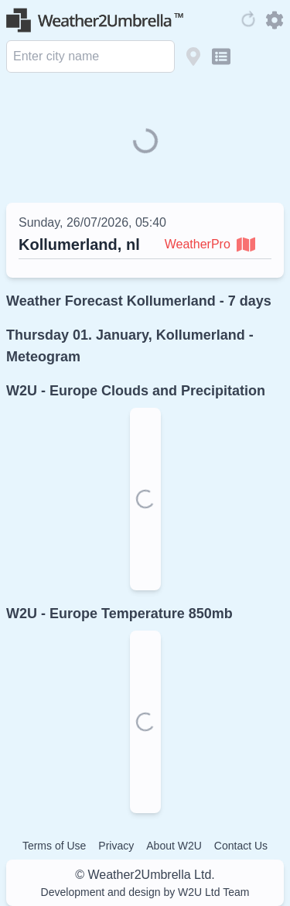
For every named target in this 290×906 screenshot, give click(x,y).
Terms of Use (54, 845)
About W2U (174, 845)
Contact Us (241, 845)
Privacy (116, 845)
